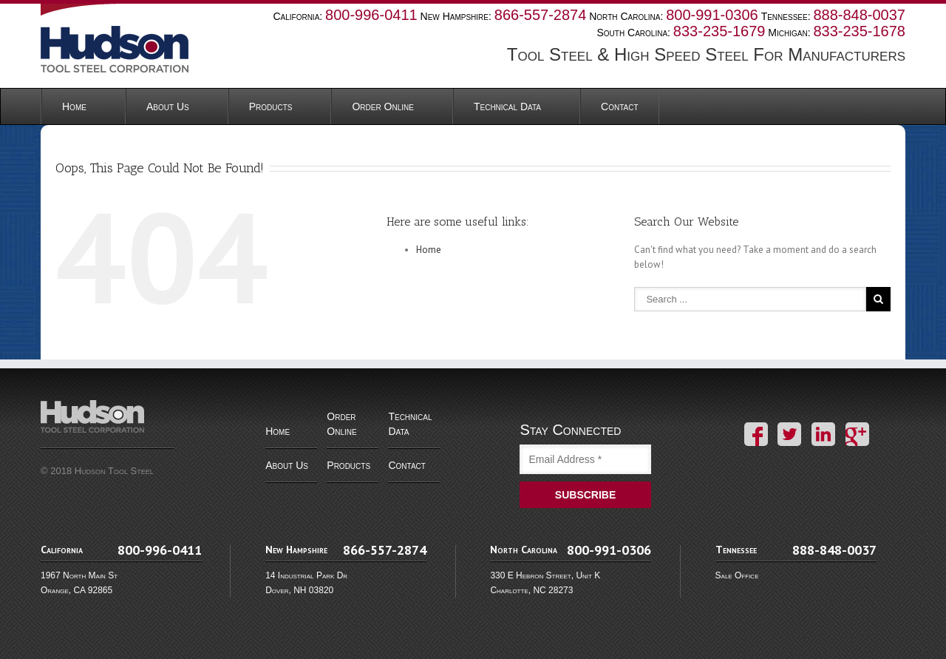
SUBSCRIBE (585, 495)
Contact (619, 106)
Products (271, 106)
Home (74, 106)
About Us (167, 106)
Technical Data (507, 106)
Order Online (382, 106)
